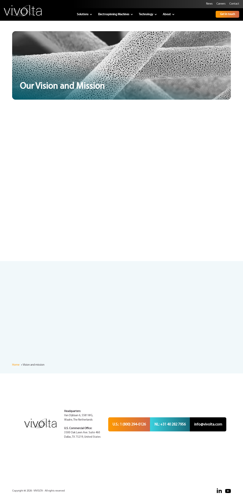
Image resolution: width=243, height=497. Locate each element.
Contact (234, 3)
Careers (221, 3)
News (209, 3)
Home (16, 365)
